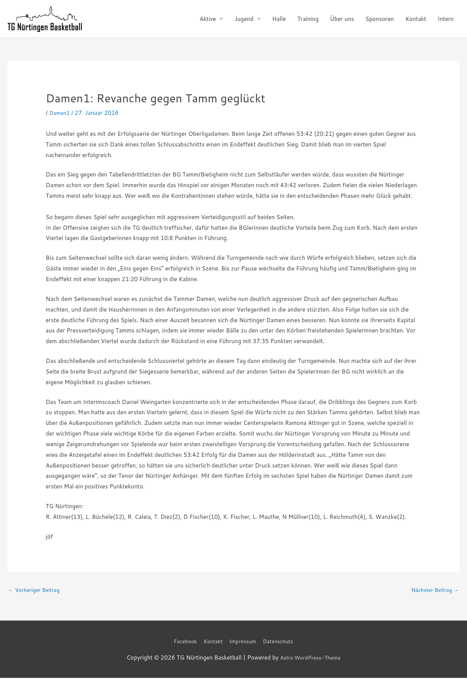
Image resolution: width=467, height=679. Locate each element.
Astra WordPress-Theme (310, 659)
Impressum (243, 642)
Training (308, 19)
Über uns (342, 19)
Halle (279, 19)
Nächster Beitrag (432, 591)
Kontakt (415, 19)
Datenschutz (282, 642)
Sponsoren (379, 19)
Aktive (208, 19)
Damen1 (60, 113)
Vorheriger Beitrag (36, 591)
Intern (446, 19)
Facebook (181, 642)
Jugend (243, 19)
